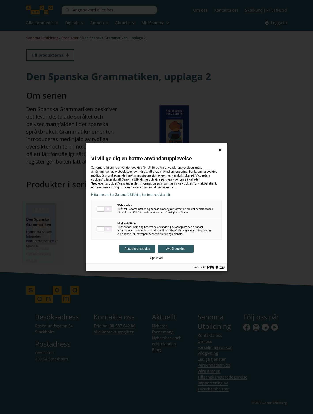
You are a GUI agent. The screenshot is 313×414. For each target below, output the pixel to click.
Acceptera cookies (137, 248)
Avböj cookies (175, 248)
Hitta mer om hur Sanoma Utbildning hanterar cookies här (130, 194)
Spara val (156, 258)
